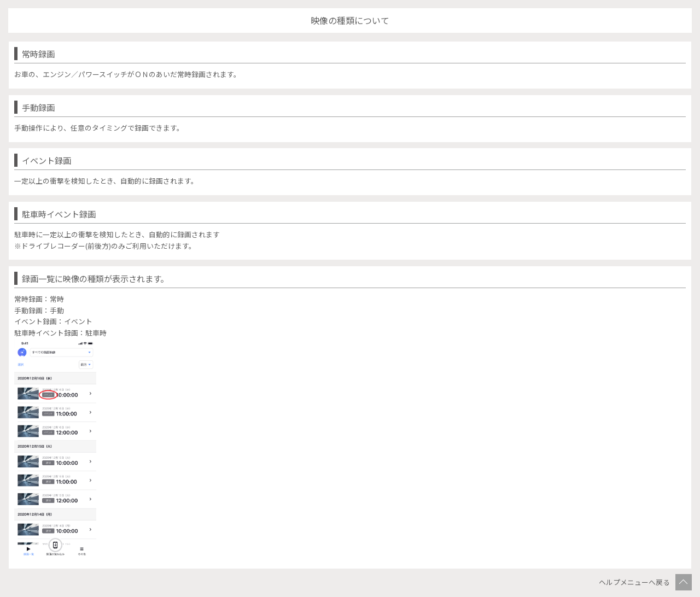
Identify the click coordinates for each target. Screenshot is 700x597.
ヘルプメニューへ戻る (634, 582)
